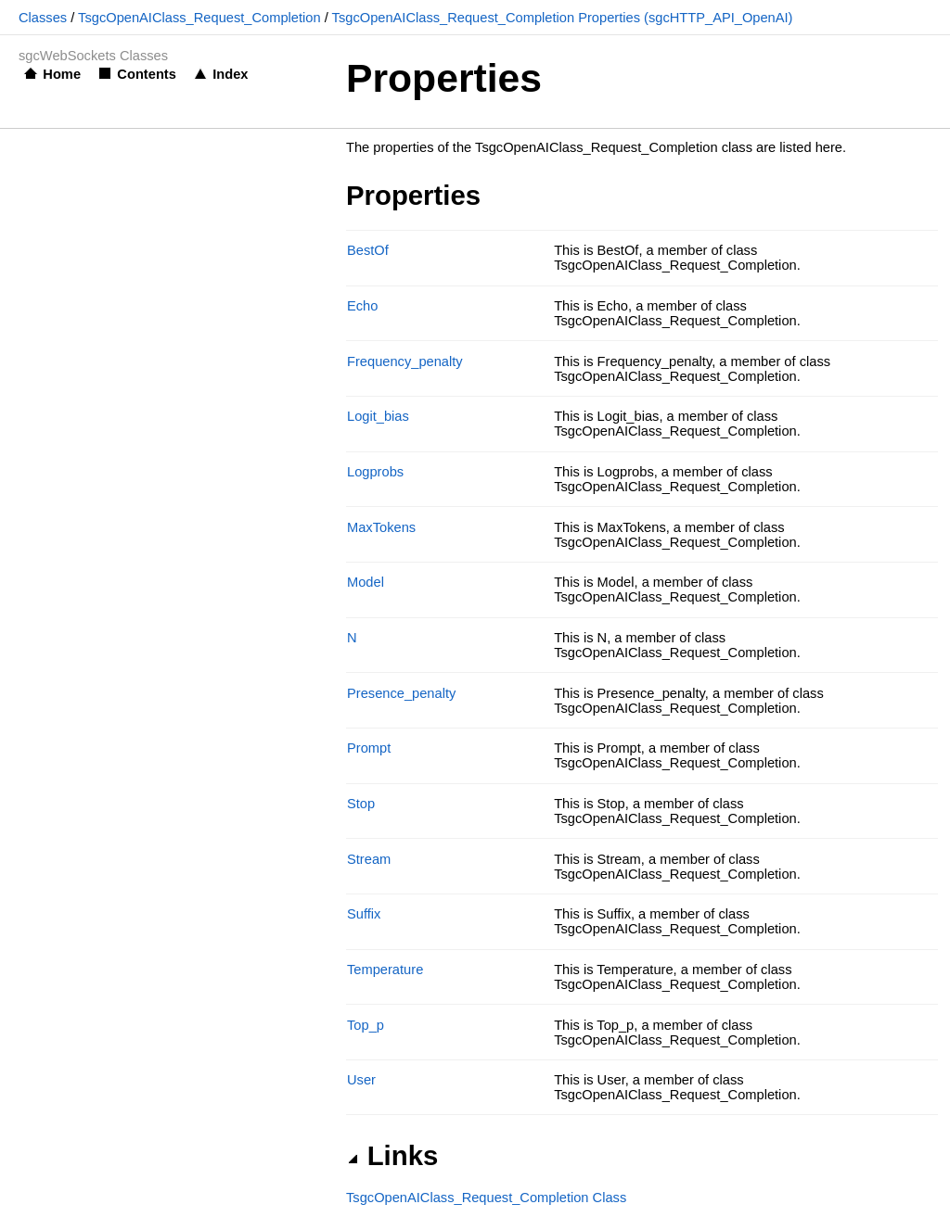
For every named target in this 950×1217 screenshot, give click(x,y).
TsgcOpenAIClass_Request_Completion (199, 17)
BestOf (368, 250)
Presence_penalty (401, 693)
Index (230, 74)
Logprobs (375, 471)
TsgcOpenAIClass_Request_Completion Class (486, 1197)
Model (365, 582)
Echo (362, 305)
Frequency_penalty (405, 361)
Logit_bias (378, 416)
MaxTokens (381, 527)
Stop (361, 803)
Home (62, 74)
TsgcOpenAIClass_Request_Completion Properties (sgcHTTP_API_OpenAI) (562, 17)
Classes (43, 17)
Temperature (385, 969)
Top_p (365, 1025)
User (361, 1079)
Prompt (369, 748)
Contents (146, 74)
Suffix (363, 913)
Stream (369, 859)
